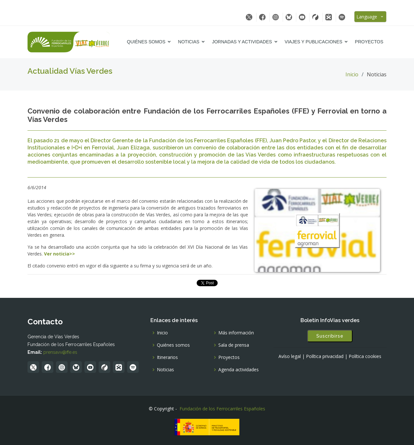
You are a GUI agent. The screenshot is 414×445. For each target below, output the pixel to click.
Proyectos (369, 41)
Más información (236, 333)
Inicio (351, 74)
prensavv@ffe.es (60, 352)
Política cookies (365, 356)
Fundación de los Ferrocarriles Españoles (222, 409)
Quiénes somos (146, 41)
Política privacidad (324, 356)
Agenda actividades (238, 369)
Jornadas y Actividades (242, 41)
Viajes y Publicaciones (313, 41)
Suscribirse (329, 336)
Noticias (188, 41)
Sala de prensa (233, 345)
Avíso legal (289, 356)
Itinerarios (167, 357)
